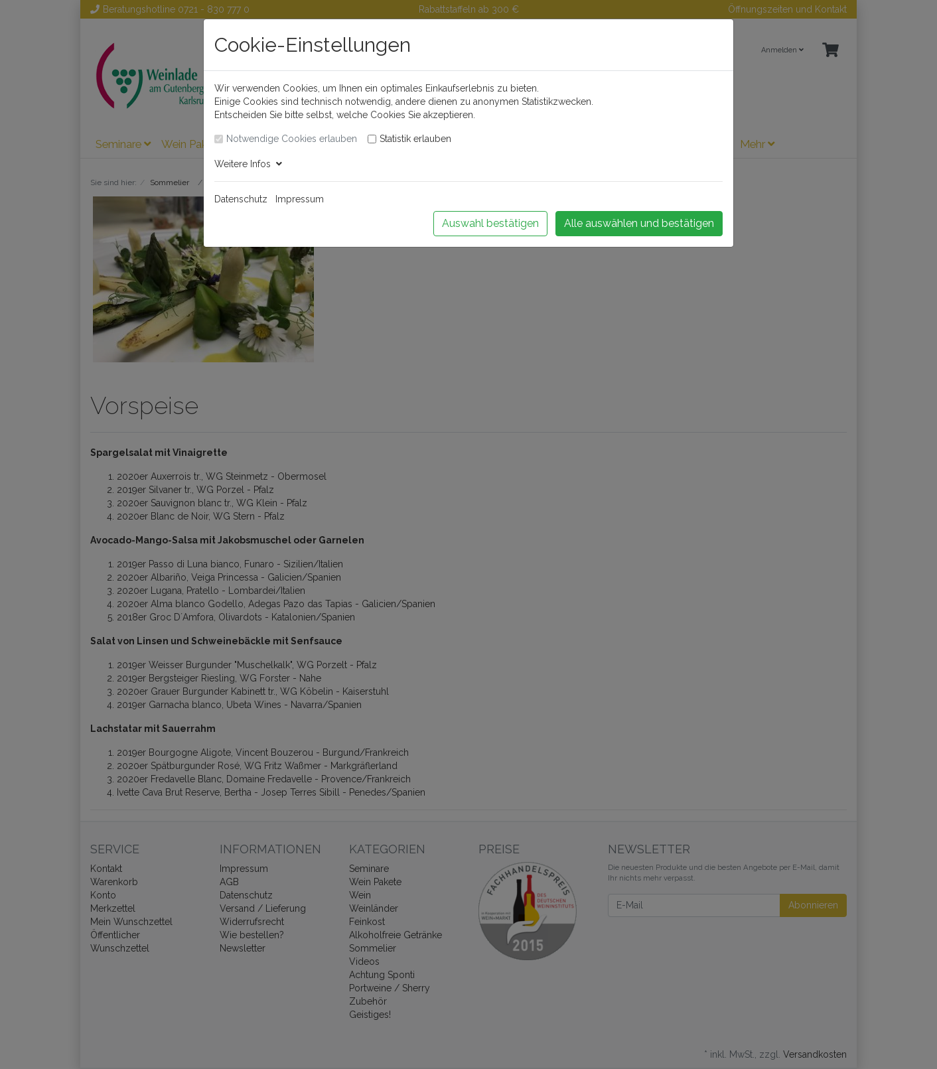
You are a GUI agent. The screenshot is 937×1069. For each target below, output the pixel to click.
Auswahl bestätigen (490, 223)
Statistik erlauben (415, 138)
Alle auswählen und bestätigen (639, 223)
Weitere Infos (248, 164)
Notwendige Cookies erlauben (291, 138)
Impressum (299, 199)
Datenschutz (240, 199)
